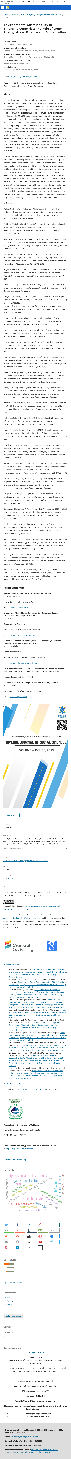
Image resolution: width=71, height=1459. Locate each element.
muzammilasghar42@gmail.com (23, 663)
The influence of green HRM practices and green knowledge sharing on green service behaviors (36, 970)
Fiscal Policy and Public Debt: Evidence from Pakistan (37, 1011)
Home (6, 15)
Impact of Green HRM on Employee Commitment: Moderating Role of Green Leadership (34, 1023)
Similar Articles (11, 964)
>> (23, 1083)
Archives (15, 15)
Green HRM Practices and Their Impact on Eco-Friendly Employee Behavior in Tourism (38, 1035)
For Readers (8, 1297)
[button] (9, 1225)
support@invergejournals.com (19, 1149)
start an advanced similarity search (31, 1089)
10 (19, 1083)
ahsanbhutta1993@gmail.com (22, 635)
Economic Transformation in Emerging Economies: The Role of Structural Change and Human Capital (36, 992)
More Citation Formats (13, 848)
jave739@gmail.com (18, 696)
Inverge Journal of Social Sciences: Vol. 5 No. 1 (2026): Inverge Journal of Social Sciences (37, 985)
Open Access (8, 878)
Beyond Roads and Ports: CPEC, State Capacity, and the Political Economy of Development (37, 1046)
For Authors (8, 1301)
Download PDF (12, 815)
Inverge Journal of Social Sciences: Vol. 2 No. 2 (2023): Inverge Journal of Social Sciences (38, 974)
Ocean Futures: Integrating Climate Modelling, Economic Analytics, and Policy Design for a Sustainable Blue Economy (35, 1002)
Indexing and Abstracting (15, 1159)
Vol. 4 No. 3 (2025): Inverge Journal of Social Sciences (41, 15)
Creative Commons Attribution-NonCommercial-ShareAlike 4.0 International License (31, 1450)
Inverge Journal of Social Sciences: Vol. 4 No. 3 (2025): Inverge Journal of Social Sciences (37, 1038)
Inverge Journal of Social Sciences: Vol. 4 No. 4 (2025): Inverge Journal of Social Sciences (37, 1015)
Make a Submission (13, 1316)
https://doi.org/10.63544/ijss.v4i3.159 (24, 76)
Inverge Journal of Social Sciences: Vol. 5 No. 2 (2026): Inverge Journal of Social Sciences (38, 1063)
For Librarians (9, 1305)
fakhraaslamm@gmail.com (21, 607)
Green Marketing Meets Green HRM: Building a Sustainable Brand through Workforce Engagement (36, 1071)
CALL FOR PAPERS (35, 1352)
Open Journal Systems (13, 1282)
